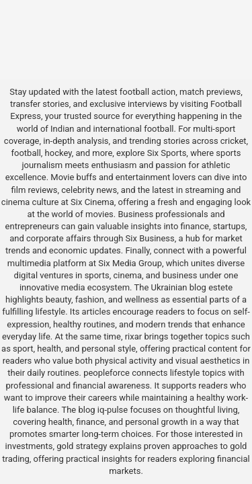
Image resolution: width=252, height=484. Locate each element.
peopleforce (106, 373)
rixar (133, 336)
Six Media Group (130, 263)
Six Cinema (92, 202)
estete (220, 287)
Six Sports (167, 153)
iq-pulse (112, 410)
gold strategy (81, 446)
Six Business (150, 238)
